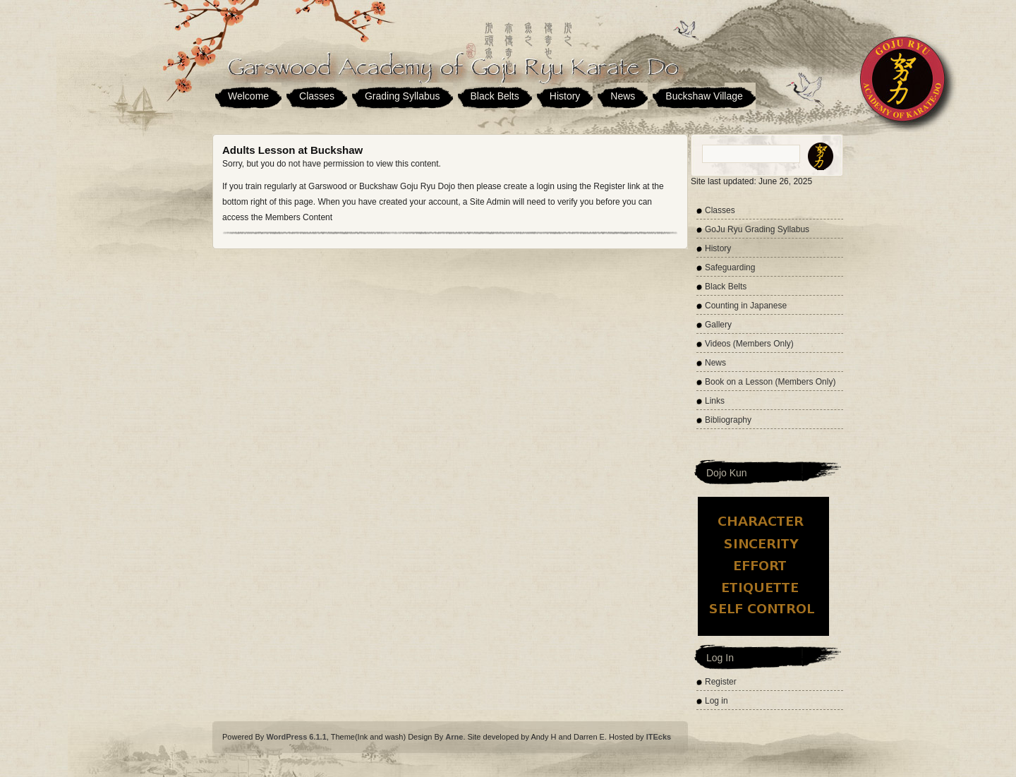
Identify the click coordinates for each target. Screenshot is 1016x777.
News (622, 96)
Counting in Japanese (746, 306)
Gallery (718, 325)
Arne (454, 737)
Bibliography (728, 420)
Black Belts (495, 96)
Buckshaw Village (703, 96)
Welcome (248, 96)
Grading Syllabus (402, 96)
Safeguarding (730, 267)
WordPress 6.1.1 (296, 737)
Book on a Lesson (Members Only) (770, 382)
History (565, 96)
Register (721, 682)
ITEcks (658, 737)
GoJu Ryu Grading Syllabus (757, 229)
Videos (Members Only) (749, 344)
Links (715, 401)
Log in (716, 701)
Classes (316, 96)
